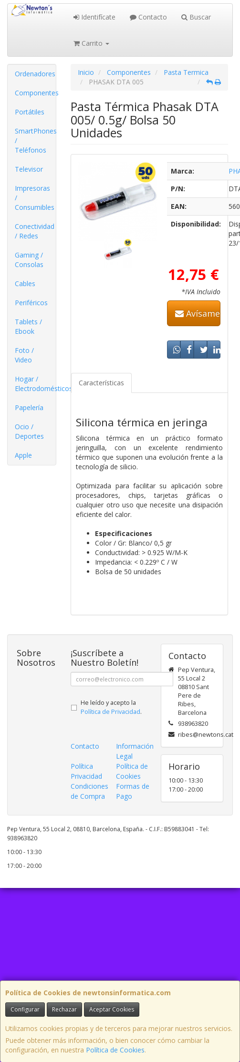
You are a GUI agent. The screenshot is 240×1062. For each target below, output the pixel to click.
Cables (25, 283)
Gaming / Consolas (29, 259)
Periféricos (31, 302)
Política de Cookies (115, 1049)
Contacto (148, 16)
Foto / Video (24, 355)
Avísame (197, 313)
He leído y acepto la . (111, 707)
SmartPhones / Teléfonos (35, 140)
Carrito (91, 43)
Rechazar (64, 1009)
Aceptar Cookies (111, 1009)
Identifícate (94, 16)
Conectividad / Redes (34, 231)
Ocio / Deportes (29, 431)
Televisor (29, 169)
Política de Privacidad (110, 712)
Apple (23, 455)
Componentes (35, 92)
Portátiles (29, 111)
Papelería (29, 407)
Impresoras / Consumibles (34, 198)
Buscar (196, 16)
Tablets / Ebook (28, 326)
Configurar (25, 1009)
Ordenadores (35, 73)
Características (101, 382)
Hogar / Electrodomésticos (35, 383)
